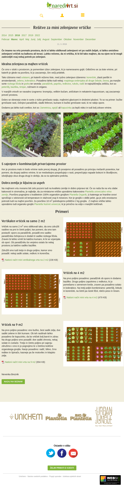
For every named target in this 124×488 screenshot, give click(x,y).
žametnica (45, 107)
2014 (4, 35)
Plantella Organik (78, 194)
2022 (37, 35)
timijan (23, 87)
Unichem (22, 476)
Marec (14, 39)
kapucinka (66, 107)
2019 (30, 35)
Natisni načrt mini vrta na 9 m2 (20, 362)
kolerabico (30, 80)
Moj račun (62, 15)
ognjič (55, 107)
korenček (91, 77)
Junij (33, 39)
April (21, 39)
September (56, 39)
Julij (39, 39)
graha (27, 83)
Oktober (68, 39)
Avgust (45, 39)
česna (106, 80)
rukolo (75, 83)
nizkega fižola (14, 83)
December (90, 39)
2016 (17, 35)
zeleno (20, 80)
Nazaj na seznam (13, 381)
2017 (23, 35)
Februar (6, 39)
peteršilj (5, 87)
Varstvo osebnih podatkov (37, 476)
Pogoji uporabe (55, 476)
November (78, 39)
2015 (10, 35)
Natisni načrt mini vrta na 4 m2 (82, 297)
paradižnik (47, 83)
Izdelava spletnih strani (72, 476)
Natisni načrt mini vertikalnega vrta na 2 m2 (26, 260)
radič (82, 83)
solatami (25, 77)
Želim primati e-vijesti (62, 468)
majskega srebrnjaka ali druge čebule (83, 80)
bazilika (14, 87)
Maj (27, 39)
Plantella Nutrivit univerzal (47, 204)
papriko (57, 83)
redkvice (66, 83)
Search (41, 15)
